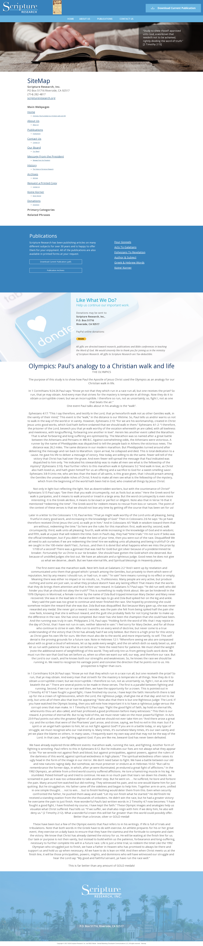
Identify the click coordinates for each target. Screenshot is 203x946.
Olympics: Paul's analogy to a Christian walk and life (49, 116)
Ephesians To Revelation (129, 252)
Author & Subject (125, 257)
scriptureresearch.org (41, 98)
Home (70, 18)
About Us (84, 18)
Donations (34, 201)
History (32, 165)
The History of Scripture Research (43, 169)
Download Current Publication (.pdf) (55, 261)
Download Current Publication (173, 8)
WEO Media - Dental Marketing (98, 943)
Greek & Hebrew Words (129, 262)
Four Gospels (122, 242)
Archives (32, 174)
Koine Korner (35, 192)
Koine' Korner (37, 196)
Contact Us (126, 18)
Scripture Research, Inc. (78, 943)
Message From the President (45, 156)
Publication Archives (55, 270)
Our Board (34, 147)
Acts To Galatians (125, 247)
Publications (104, 18)
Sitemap (143, 943)
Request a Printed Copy (42, 183)
